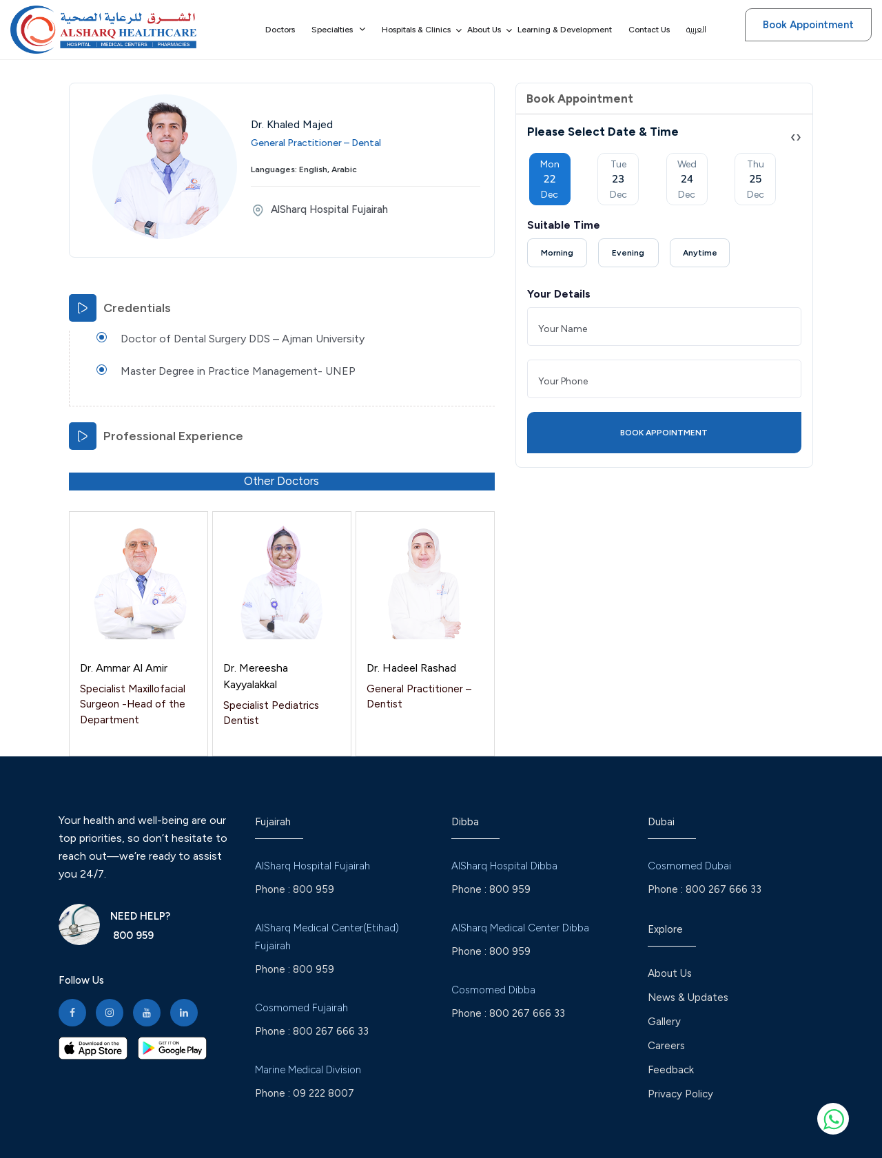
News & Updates (688, 997)
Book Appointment (808, 25)
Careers (666, 1046)
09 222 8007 (323, 1093)
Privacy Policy (680, 1094)
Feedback (671, 1070)
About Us (670, 973)
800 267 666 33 (331, 1031)
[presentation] (793, 136)
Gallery (664, 1021)
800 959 (132, 935)
